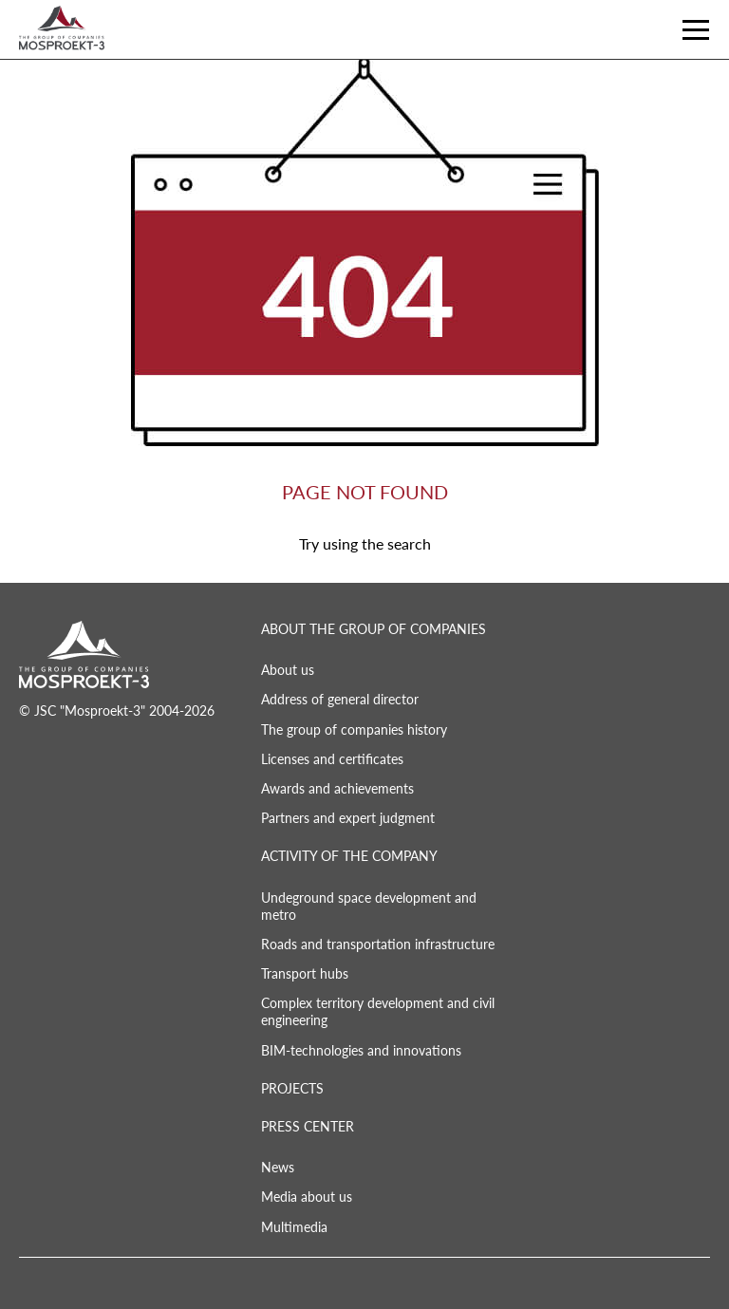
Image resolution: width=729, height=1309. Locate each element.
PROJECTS (292, 1088)
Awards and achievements (337, 788)
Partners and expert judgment (348, 818)
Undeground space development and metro (369, 906)
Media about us (306, 1196)
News (277, 1167)
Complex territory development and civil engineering (378, 1011)
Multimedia (294, 1227)
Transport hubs (304, 973)
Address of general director (340, 699)
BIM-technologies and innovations (361, 1050)
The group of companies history (354, 729)
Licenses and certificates (332, 759)
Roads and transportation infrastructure (378, 944)
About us (287, 670)
